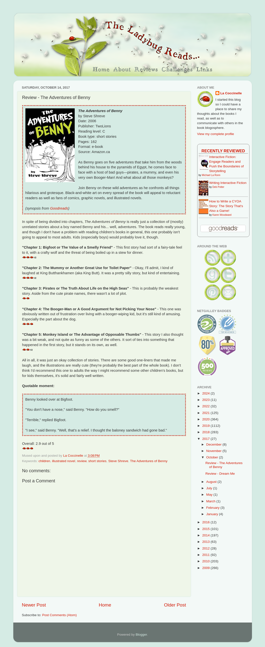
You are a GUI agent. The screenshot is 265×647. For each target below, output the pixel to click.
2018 (206, 432)
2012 (206, 548)
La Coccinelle (231, 93)
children (44, 461)
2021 (206, 413)
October (212, 457)
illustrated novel (63, 461)
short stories (97, 461)
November (214, 451)
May (209, 494)
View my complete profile (215, 134)
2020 (206, 419)
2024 (206, 393)
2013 (206, 542)
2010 (206, 561)
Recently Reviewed (223, 151)
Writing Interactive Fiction (228, 183)
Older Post (175, 605)
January (212, 514)
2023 (206, 400)
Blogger (141, 634)
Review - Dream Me (220, 473)
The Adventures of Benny (149, 461)
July (209, 488)
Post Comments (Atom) (59, 615)
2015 (206, 529)
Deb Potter (218, 187)
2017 (206, 439)
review (81, 461)
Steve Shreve (118, 461)
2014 (206, 535)
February (213, 508)
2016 (206, 522)
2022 (206, 406)
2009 (206, 568)
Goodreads (59, 208)
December (214, 444)
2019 (206, 426)
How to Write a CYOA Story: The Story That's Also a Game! (226, 206)
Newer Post (34, 605)
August (212, 482)
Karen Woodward (221, 215)
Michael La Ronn (211, 175)
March (211, 501)
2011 (206, 555)
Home (105, 605)
